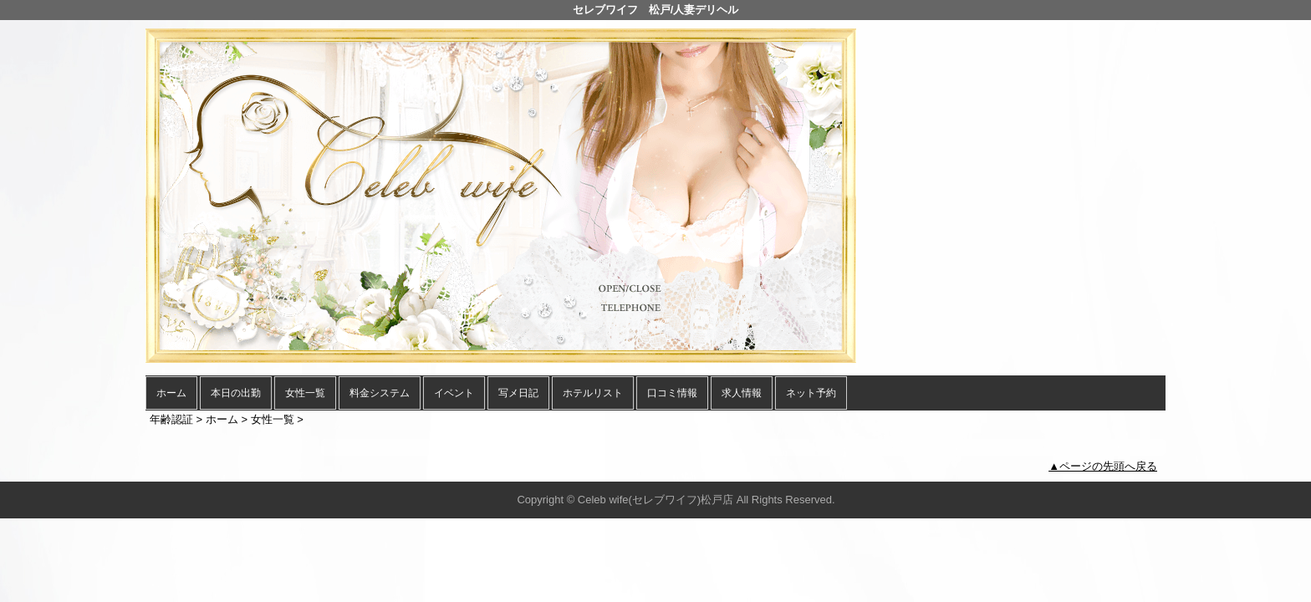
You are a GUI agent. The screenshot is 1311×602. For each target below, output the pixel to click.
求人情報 (742, 393)
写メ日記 (518, 393)
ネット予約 (811, 393)
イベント (454, 393)
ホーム (171, 393)
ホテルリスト (593, 393)
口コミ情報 (672, 393)
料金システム (379, 393)
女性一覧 (305, 393)
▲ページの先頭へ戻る (1102, 466)
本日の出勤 (236, 393)
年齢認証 (171, 419)
